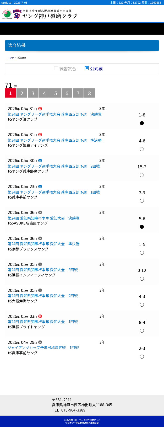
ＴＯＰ (11, 57)
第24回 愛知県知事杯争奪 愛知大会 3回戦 (43, 269)
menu (156, 13)
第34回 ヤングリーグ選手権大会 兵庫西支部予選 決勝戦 (54, 114)
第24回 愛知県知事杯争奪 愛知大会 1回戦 (43, 321)
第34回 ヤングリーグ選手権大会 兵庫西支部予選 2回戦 (54, 166)
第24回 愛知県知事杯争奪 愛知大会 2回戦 (43, 295)
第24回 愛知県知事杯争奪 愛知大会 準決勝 (43, 243)
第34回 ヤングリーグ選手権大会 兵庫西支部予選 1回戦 (54, 192)
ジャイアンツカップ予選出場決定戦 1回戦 (43, 347)
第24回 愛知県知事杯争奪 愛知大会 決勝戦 (43, 218)
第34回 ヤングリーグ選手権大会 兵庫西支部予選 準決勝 (54, 140)
